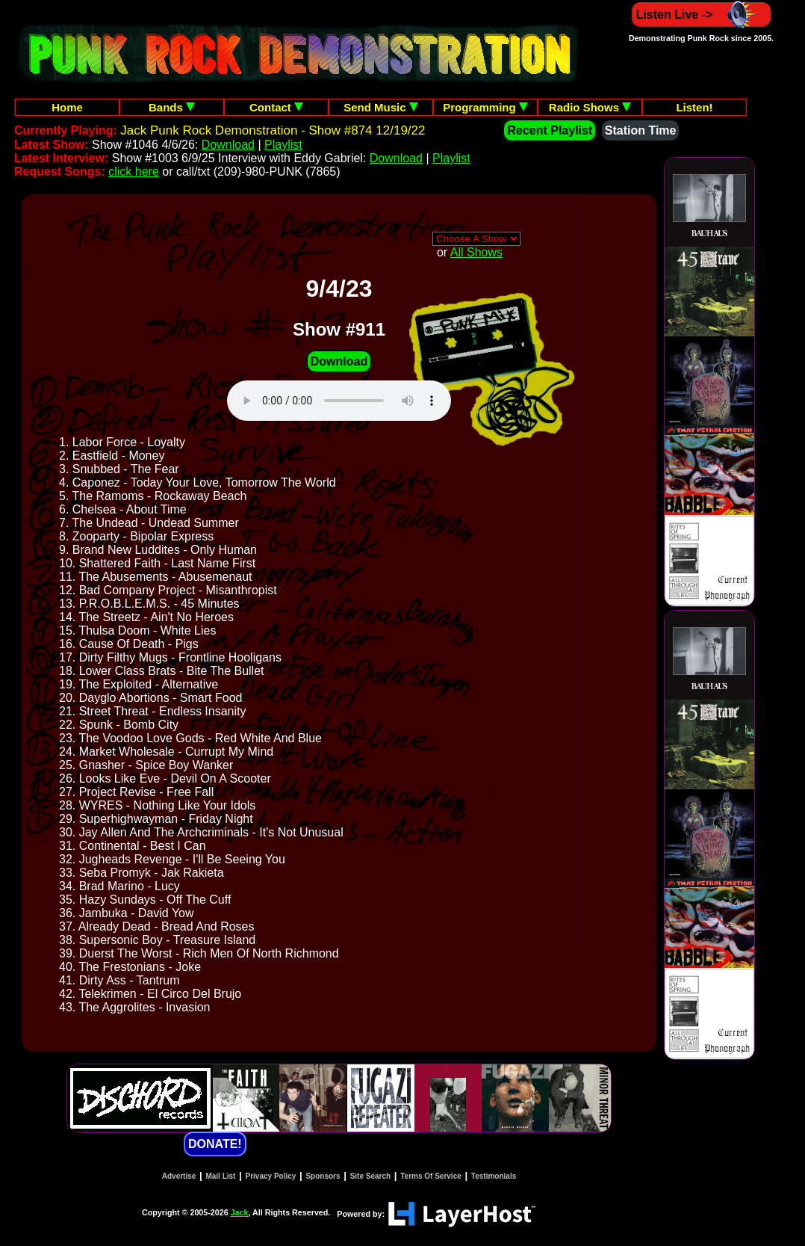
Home (67, 107)
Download (228, 144)
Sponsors (322, 1176)
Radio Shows (590, 107)
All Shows (476, 252)
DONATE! (215, 1144)
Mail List (220, 1176)
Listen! (694, 107)
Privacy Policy (271, 1176)
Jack (240, 1212)
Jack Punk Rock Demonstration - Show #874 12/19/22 (272, 130)
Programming (485, 107)
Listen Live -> (701, 14)
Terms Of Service (430, 1176)
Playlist (283, 144)
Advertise (179, 1176)
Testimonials (493, 1176)
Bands (172, 107)
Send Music (381, 107)
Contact (276, 107)
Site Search (370, 1176)
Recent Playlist (549, 130)
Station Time (641, 130)
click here (133, 171)
